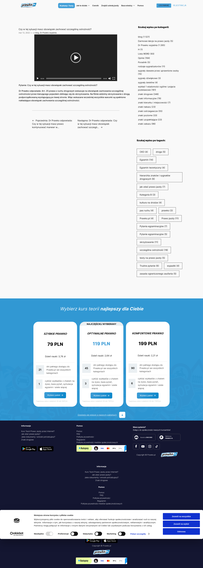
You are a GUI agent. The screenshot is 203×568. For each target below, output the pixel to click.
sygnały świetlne (146, 82)
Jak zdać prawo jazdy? (30, 434)
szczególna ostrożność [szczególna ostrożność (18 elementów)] (154, 250)
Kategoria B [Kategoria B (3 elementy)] (147, 194)
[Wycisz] (109, 78)
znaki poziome (145, 115)
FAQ (78, 434)
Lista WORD (144, 53)
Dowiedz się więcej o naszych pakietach (97, 415)
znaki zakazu (144, 123)
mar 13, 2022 (24, 33)
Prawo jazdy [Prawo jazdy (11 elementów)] (170, 218)
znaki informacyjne (147, 98)
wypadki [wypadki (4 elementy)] (173, 265)
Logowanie (164, 5)
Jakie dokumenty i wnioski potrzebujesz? (38, 437)
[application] (75, 57)
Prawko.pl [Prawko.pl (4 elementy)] (147, 218)
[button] (76, 58)
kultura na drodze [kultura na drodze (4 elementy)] (151, 202)
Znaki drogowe (27, 440)
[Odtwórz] (37, 78)
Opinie (141, 58)
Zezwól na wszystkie (181, 545)
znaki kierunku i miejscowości (152, 102)
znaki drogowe (145, 94)
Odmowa (181, 560)
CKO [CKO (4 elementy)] (144, 152)
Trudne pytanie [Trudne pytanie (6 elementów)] (149, 265)
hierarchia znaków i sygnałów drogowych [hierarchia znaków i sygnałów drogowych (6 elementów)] (155, 177)
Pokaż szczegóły (138, 563)
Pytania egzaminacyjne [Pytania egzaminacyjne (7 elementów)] (153, 226)
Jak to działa (83, 5)
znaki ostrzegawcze (148, 111)
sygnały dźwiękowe (147, 78)
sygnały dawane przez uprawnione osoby (158, 70)
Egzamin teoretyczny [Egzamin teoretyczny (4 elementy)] (152, 167)
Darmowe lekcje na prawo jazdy (154, 41)
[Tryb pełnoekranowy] (114, 78)
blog (37, 33)
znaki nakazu (144, 107)
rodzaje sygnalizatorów (149, 66)
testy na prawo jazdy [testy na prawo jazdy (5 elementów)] (152, 258)
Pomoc (140, 5)
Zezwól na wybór (181, 553)
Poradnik (142, 62)
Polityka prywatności (85, 437)
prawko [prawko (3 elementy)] (167, 210)
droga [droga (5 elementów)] (160, 152)
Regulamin (81, 440)
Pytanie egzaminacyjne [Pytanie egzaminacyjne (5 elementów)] (153, 234)
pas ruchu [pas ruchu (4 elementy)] (147, 210)
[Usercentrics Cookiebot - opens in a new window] (16, 563)
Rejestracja (179, 5)
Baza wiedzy (128, 5)
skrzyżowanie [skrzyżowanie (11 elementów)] (149, 242)
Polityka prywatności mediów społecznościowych (97, 442)
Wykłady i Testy (66, 6)
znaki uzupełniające (147, 119)
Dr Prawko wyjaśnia (48, 33)
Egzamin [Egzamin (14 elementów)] (146, 159)
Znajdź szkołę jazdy (110, 5)
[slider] (73, 78)
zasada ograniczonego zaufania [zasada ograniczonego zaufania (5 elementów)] (158, 273)
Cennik (95, 5)
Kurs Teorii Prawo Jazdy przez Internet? (38, 431)
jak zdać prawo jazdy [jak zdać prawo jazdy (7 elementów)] (152, 187)
